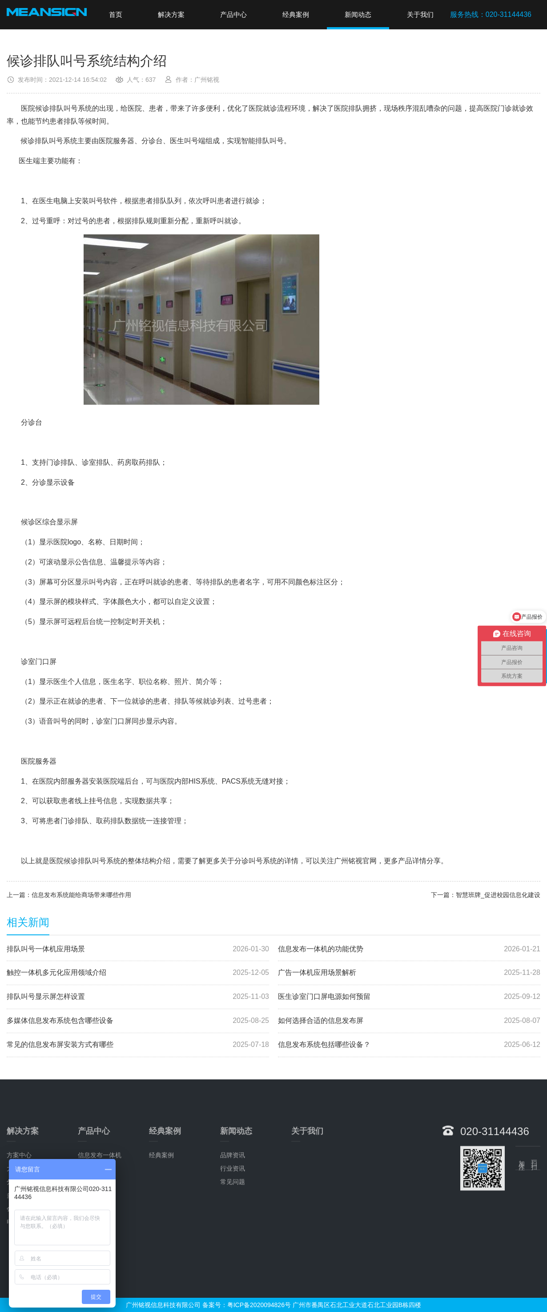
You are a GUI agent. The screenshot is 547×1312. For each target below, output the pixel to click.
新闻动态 (358, 14)
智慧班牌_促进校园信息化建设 (498, 894)
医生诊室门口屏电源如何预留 (409, 997)
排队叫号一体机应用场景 (138, 949)
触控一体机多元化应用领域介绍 (138, 973)
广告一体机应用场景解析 (409, 973)
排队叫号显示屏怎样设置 (138, 997)
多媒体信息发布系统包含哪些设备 (138, 1021)
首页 (115, 14)
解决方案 (171, 14)
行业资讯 (232, 1249)
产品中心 (233, 14)
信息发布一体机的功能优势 (409, 949)
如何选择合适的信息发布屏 (409, 1021)
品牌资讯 (232, 1236)
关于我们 (420, 14)
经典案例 (295, 14)
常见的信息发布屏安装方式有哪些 (138, 1045)
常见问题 (232, 1262)
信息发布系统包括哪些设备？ (409, 1045)
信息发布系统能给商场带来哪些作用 (81, 894)
